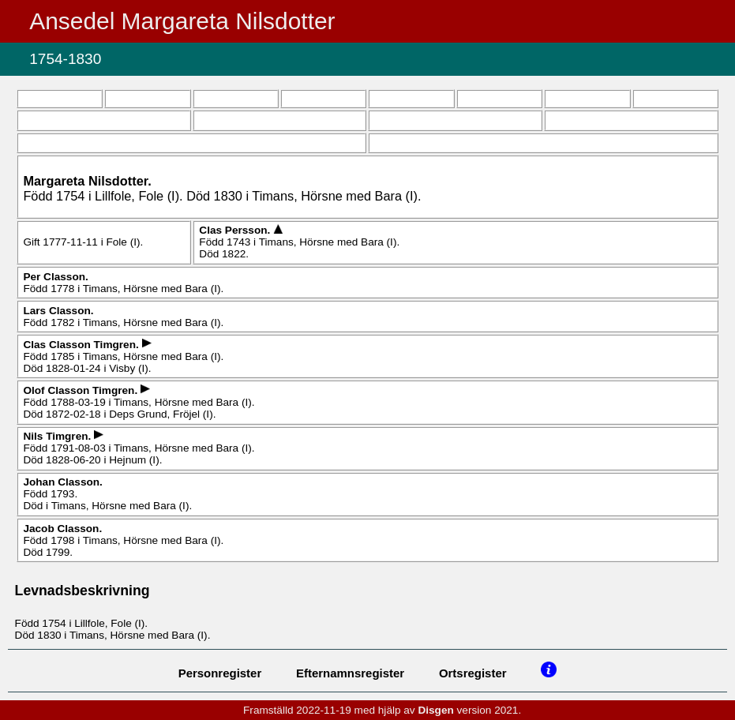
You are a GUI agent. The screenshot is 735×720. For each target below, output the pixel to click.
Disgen (435, 710)
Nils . (58, 436)
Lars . (58, 311)
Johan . (62, 482)
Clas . (236, 230)
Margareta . (87, 181)
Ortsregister (473, 673)
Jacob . (62, 528)
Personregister (220, 673)
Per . (55, 277)
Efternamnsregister (350, 673)
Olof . (82, 390)
